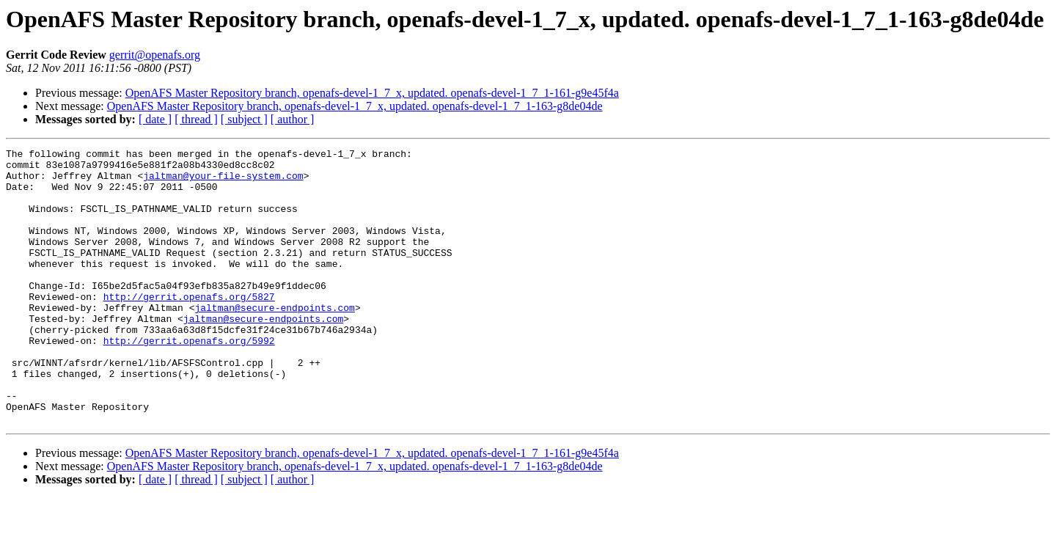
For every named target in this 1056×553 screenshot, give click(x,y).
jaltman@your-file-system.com (223, 181)
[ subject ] (244, 119)
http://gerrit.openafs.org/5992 (189, 380)
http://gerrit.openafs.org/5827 (189, 327)
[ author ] (293, 119)
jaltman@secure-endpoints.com (274, 340)
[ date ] (155, 119)
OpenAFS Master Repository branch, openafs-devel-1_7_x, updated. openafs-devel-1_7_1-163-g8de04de (355, 106)
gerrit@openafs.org (154, 54)
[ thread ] (196, 119)
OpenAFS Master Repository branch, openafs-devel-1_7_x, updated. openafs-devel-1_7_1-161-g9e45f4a (372, 93)
